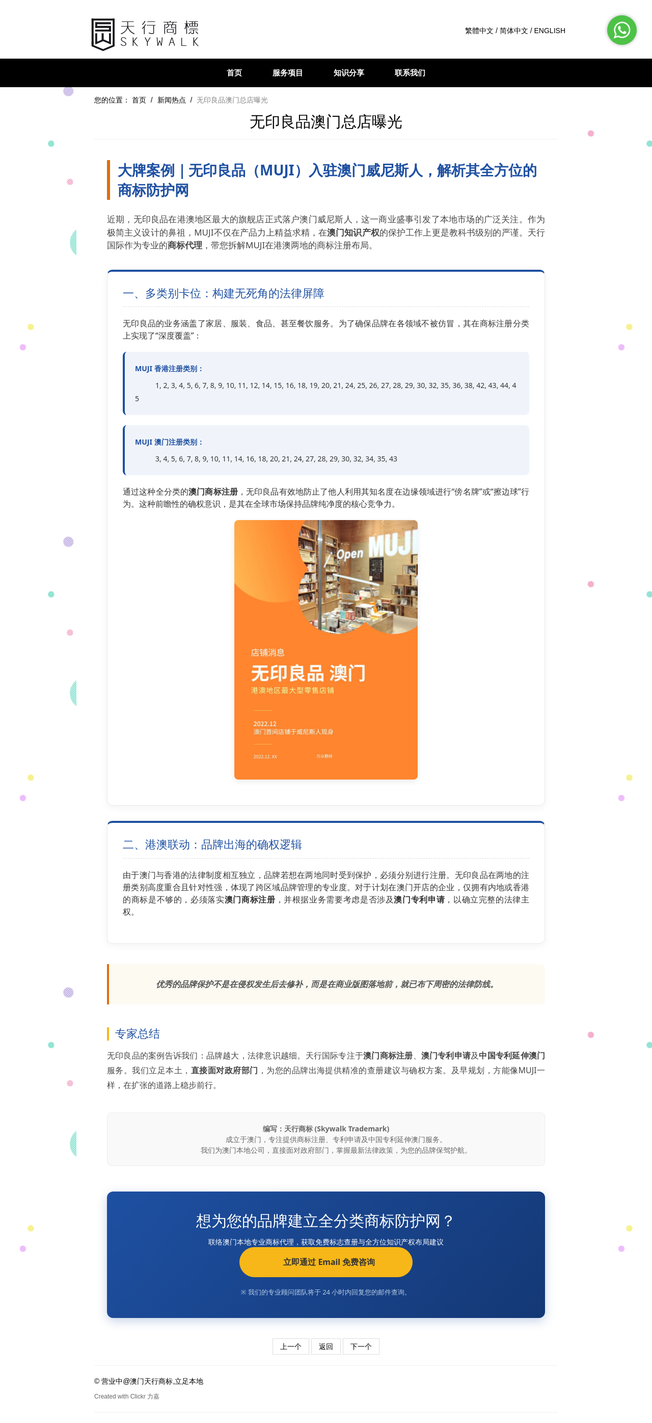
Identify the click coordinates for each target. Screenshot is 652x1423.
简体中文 (514, 31)
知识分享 (349, 72)
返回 (326, 1346)
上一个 (291, 1346)
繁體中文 (479, 31)
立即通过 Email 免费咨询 (326, 1261)
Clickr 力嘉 (144, 1396)
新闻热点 (171, 100)
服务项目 (288, 72)
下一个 (361, 1346)
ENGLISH (549, 31)
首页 (234, 72)
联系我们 (410, 72)
